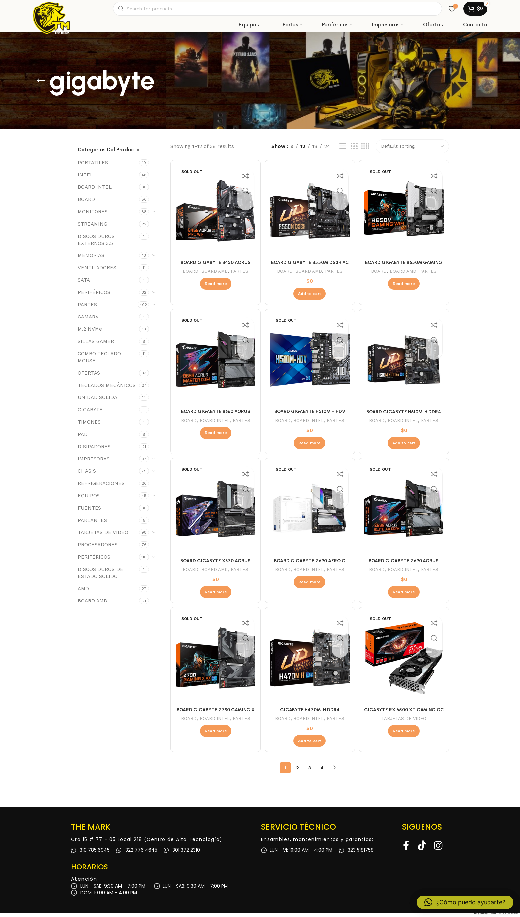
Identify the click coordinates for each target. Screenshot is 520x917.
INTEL (85, 179)
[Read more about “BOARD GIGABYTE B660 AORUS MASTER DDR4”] (214, 436)
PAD (83, 439)
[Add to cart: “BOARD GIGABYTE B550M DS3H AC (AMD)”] (309, 296)
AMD (83, 593)
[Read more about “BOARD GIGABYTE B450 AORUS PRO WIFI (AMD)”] (214, 286)
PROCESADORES (98, 549)
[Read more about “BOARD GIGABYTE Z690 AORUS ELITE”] (405, 595)
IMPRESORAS (94, 463)
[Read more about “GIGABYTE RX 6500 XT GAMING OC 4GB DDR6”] (405, 735)
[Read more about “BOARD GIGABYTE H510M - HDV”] (309, 446)
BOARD (86, 204)
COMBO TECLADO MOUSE (99, 361)
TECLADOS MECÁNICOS (107, 389)
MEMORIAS (91, 260)
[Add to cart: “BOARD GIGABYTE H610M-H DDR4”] (405, 446)
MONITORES (93, 216)
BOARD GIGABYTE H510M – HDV (310, 414)
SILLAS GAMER (96, 346)
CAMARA (88, 321)
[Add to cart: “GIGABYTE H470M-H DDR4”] (309, 745)
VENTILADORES (97, 272)
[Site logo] (51, 10)
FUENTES (89, 512)
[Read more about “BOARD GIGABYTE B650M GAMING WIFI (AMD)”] (405, 286)
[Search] (277, 11)
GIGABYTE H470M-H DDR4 (309, 714)
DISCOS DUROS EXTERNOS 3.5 (96, 244)
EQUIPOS (89, 500)
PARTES (87, 309)
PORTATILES (93, 167)
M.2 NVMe (90, 333)
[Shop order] (412, 151)
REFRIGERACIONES (101, 488)
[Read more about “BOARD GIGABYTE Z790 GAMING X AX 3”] (214, 735)
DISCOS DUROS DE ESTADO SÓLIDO (100, 577)
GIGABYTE (90, 414)
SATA (84, 284)
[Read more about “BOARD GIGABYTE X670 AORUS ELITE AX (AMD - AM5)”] (214, 595)
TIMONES (89, 426)
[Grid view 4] (365, 150)
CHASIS (87, 475)
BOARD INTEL (95, 191)
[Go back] (41, 85)
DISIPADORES (94, 451)
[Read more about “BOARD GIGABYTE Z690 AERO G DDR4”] (309, 586)
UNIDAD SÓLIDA (97, 402)
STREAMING (92, 228)
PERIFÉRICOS (94, 297)
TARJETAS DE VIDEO (103, 537)
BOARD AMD (92, 605)
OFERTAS (89, 377)
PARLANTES (92, 525)
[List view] (342, 150)
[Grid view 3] (354, 150)
